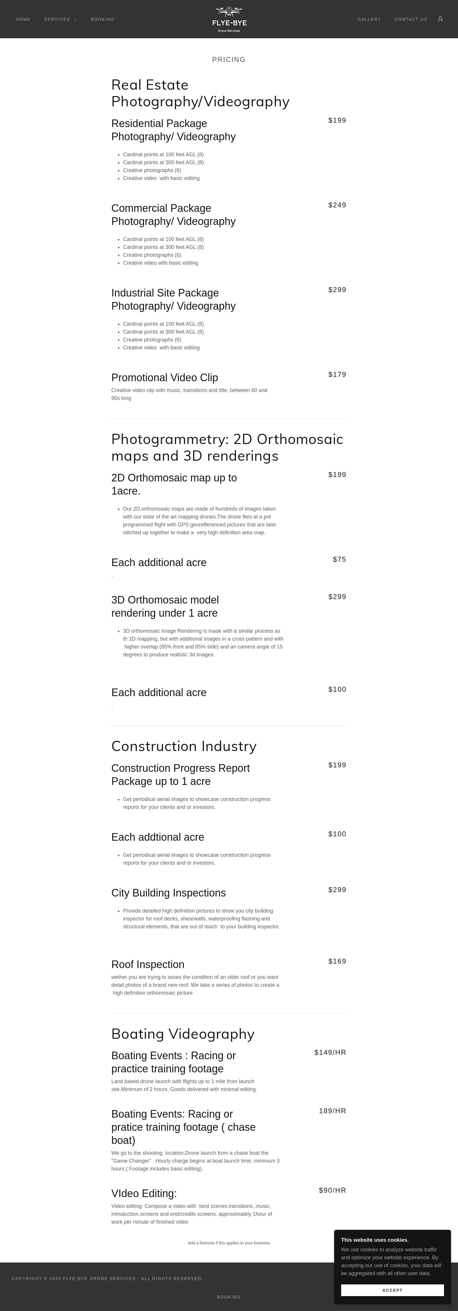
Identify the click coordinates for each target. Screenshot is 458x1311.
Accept (392, 1298)
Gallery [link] (369, 19)
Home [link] (23, 19)
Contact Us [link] (411, 19)
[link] (229, 19)
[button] (58, 19)
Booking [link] (103, 19)
